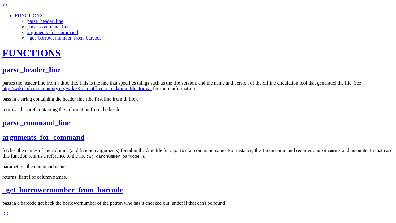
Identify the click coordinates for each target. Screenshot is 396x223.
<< (5, 5)
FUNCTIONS (29, 15)
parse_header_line (45, 21)
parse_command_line (48, 26)
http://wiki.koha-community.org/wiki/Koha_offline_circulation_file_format (77, 88)
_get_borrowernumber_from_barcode (64, 38)
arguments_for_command (52, 32)
